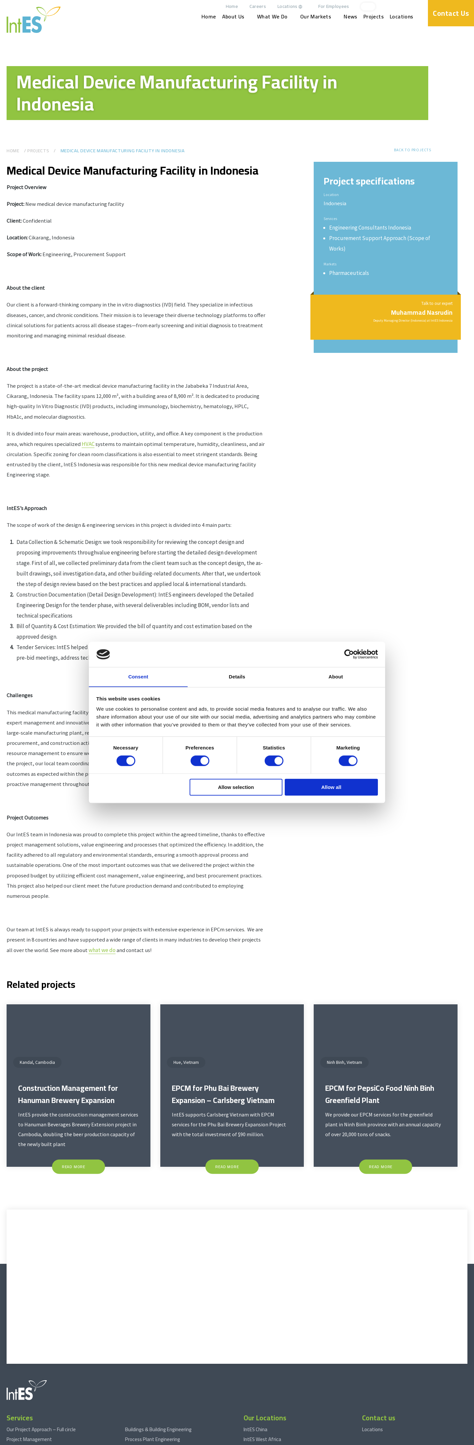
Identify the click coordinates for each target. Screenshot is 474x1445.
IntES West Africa (262, 1376)
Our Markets (316, 17)
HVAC (117, 451)
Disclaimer (106, 1439)
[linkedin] (407, 7)
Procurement (21, 1396)
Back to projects (412, 149)
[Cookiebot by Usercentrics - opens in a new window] (349, 654)
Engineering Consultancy (32, 1405)
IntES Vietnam (259, 1396)
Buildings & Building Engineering (158, 1366)
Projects (374, 17)
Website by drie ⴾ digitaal (443, 1439)
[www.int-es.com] (34, 19)
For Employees (334, 6)
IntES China (255, 1366)
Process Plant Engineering (152, 1376)
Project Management (29, 1376)
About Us (234, 17)
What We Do (273, 17)
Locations (288, 6)
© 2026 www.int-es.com (27, 1439)
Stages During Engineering (152, 1385)
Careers (258, 6)
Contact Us (451, 13)
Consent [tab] (138, 676)
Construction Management (35, 1385)
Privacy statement (157, 1439)
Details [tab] (237, 676)
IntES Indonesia (260, 1405)
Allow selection (236, 787)
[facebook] (418, 7)
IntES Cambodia (260, 1415)
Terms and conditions (73, 1439)
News (352, 17)
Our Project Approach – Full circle (41, 1366)
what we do (123, 966)
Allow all (331, 787)
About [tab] (336, 676)
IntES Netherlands (263, 1385)
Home (233, 6)
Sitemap (128, 1439)
